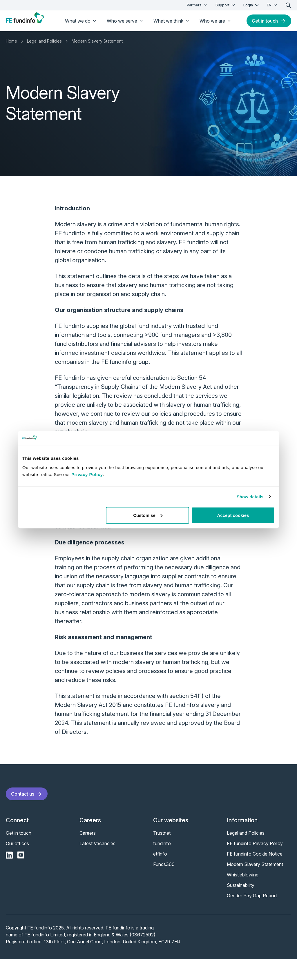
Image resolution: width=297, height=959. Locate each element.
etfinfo (160, 854)
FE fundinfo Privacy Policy (255, 843)
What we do (81, 21)
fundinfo (162, 843)
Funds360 (164, 864)
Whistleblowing (242, 875)
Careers (87, 833)
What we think (171, 21)
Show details (250, 496)
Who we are (216, 21)
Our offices (17, 843)
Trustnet (162, 833)
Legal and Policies (44, 41)
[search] (288, 5)
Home (11, 41)
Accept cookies (233, 515)
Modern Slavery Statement (97, 41)
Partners (198, 5)
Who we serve (125, 21)
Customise (147, 515)
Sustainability (240, 885)
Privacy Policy (87, 474)
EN (272, 5)
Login (251, 5)
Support (225, 5)
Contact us (26, 794)
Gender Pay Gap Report (252, 895)
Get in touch (269, 21)
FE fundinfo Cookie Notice (254, 854)
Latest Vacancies (97, 843)
